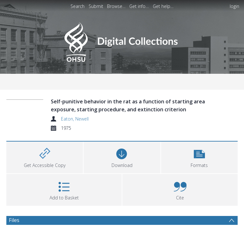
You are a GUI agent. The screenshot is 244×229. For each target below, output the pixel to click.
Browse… (116, 6)
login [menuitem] (234, 6)
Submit (96, 6)
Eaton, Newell (75, 119)
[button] (199, 157)
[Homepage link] (121, 40)
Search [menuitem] (78, 6)
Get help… (163, 6)
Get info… (139, 6)
